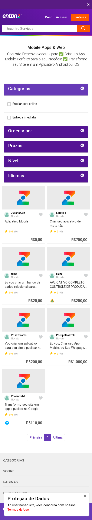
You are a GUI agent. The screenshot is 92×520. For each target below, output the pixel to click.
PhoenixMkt (18, 396)
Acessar (61, 17)
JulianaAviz (18, 212)
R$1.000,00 (77, 361)
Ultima (58, 437)
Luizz (59, 273)
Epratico (61, 212)
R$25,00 (35, 300)
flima (14, 273)
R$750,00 (79, 239)
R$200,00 (34, 361)
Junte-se (80, 17)
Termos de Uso (18, 509)
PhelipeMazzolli (65, 335)
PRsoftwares (19, 335)
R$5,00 (36, 239)
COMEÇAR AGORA (45, 5)
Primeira (36, 437)
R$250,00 (79, 300)
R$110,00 (34, 422)
